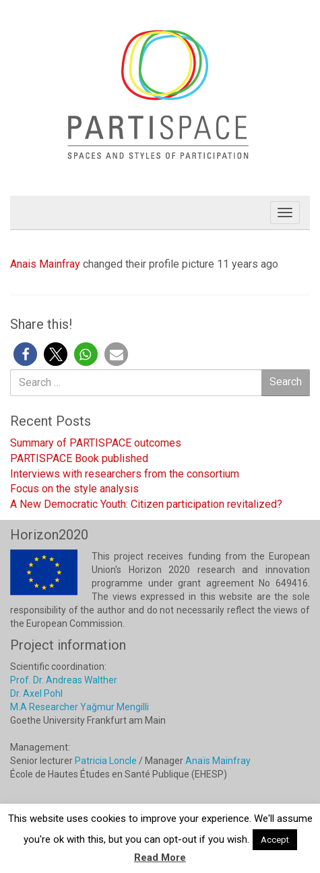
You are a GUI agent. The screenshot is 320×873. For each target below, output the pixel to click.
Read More (160, 857)
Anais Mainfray (45, 264)
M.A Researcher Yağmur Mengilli (79, 706)
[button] (25, 354)
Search (285, 381)
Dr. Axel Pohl (36, 693)
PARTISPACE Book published (79, 458)
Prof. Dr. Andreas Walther (63, 680)
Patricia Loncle (106, 760)
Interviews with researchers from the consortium (124, 473)
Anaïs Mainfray (218, 760)
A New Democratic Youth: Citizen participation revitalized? (146, 504)
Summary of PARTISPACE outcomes (95, 442)
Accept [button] (275, 840)
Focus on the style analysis (74, 488)
